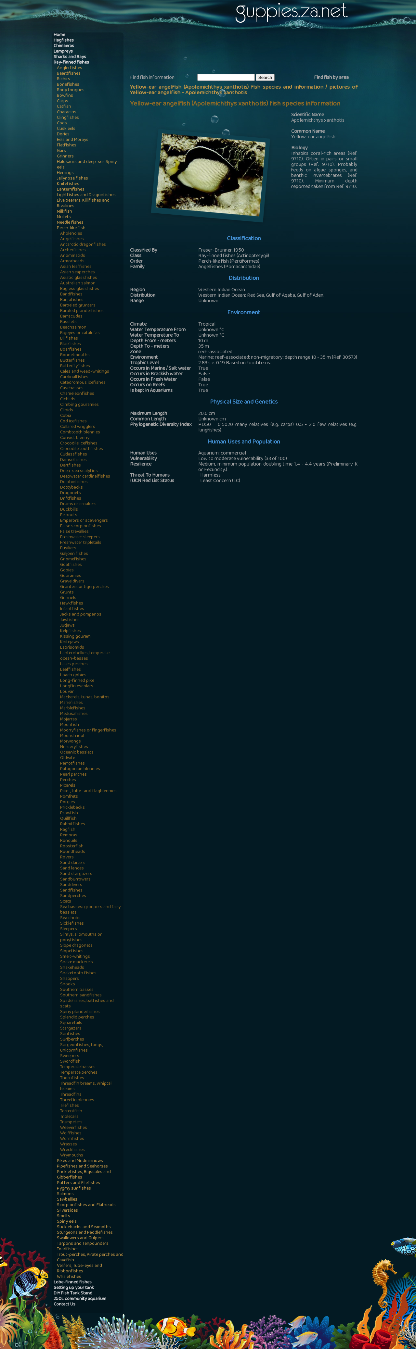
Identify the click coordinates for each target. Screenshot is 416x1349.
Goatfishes (71, 565)
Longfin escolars (76, 686)
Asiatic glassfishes (78, 278)
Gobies (67, 570)
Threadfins (71, 1095)
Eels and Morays (72, 140)
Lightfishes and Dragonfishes (86, 195)
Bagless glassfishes (79, 289)
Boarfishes (71, 350)
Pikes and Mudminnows (80, 1161)
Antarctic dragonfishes (83, 245)
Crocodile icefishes (79, 443)
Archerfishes (73, 250)
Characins (66, 112)
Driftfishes (70, 499)
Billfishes (69, 338)
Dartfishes (70, 465)
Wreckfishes (72, 1150)
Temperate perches (79, 1073)
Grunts (67, 592)
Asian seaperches (77, 272)
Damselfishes (73, 460)
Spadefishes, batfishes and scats (87, 1003)
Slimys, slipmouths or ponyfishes (81, 937)
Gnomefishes (73, 559)
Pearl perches (73, 775)
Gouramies (70, 576)
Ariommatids (72, 256)
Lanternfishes (70, 189)
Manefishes (71, 703)
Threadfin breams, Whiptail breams (86, 1086)
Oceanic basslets (77, 752)
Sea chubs (70, 918)
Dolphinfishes (74, 482)
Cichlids (67, 399)
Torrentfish (71, 1111)
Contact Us (64, 1304)
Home (59, 35)
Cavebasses (72, 388)
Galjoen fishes (74, 554)
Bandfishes (71, 294)
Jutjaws (67, 626)
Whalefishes (69, 1277)
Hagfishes (64, 40)
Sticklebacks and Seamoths (84, 1227)
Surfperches (72, 1039)
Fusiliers (68, 548)
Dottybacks (71, 488)
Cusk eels (66, 129)
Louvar (67, 692)
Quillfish (68, 819)
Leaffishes (70, 670)
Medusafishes (74, 714)
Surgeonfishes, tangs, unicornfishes (81, 1048)
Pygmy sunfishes (74, 1188)
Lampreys (63, 51)
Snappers (69, 979)
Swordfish (70, 1062)
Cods (62, 123)
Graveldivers (72, 581)
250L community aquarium (80, 1299)
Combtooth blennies (80, 432)
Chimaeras (64, 46)
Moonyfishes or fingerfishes (88, 730)
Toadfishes (68, 1249)
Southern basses (77, 990)
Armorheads (72, 261)
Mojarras (68, 719)
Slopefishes (72, 951)
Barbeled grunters (78, 305)
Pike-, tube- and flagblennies (88, 791)
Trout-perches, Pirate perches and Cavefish (90, 1257)
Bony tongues (70, 90)
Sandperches (73, 896)
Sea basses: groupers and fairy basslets (90, 910)
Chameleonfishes (77, 394)
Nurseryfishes (74, 747)
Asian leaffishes (76, 267)
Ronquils (68, 841)
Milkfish (64, 212)
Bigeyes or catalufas (80, 333)
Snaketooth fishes (78, 973)
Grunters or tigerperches (84, 587)
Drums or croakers (78, 504)
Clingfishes (68, 118)
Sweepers (69, 1056)
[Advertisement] (248, 52)
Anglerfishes (69, 68)
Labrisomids (72, 648)
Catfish (64, 107)
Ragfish (67, 830)
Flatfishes (66, 145)
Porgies (67, 802)
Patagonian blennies (80, 769)
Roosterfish (72, 846)
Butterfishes (72, 361)
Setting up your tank (74, 1288)
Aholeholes (71, 234)
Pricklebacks (72, 808)
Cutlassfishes (73, 454)
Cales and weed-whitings (84, 372)
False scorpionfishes (80, 526)
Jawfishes (70, 620)
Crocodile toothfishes (81, 449)
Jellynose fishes (72, 178)
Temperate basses (78, 1067)
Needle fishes (70, 223)
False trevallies (74, 532)
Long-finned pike (77, 681)
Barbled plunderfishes (82, 311)
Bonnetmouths (75, 355)
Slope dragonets (76, 946)
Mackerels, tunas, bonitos (85, 697)
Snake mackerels (76, 962)
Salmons (65, 1194)
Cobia (65, 416)
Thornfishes (72, 1078)
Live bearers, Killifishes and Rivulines (83, 203)
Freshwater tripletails (80, 543)
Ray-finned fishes (71, 63)
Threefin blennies (77, 1100)
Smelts (63, 1216)
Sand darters (72, 863)
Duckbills (69, 510)
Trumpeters (71, 1122)
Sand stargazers (76, 874)
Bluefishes (70, 344)
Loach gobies (73, 675)
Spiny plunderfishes (80, 1012)
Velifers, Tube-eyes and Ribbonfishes (79, 1268)
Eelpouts (68, 515)
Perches (68, 780)
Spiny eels (67, 1222)
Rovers (67, 857)
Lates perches (74, 664)
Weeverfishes (73, 1128)
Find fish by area (331, 78)
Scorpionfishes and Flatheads (86, 1205)
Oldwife (67, 758)
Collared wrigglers (77, 427)
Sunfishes (70, 1034)
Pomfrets (69, 797)
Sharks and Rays (70, 57)
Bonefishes (68, 85)
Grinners (65, 156)
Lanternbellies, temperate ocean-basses (85, 656)
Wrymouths (71, 1155)
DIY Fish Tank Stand (73, 1293)
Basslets (68, 322)
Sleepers (68, 929)
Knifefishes (68, 184)
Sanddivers (71, 885)
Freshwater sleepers (80, 537)
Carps (62, 101)
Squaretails (71, 1023)
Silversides (67, 1211)
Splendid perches (77, 1017)
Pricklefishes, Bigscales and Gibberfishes (84, 1175)
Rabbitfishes (72, 824)
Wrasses (68, 1144)
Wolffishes (71, 1133)
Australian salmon (78, 283)
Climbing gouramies (79, 405)
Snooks (67, 984)
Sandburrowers (75, 879)
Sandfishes (71, 890)
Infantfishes (72, 609)
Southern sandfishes (81, 995)
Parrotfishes (72, 763)
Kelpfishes (70, 631)
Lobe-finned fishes (73, 1282)
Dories (63, 134)
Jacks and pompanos (80, 614)
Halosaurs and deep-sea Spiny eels (87, 164)
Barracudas (71, 316)
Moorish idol (72, 736)
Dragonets (70, 493)
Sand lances (72, 868)
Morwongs (70, 741)
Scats (65, 901)
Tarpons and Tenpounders (83, 1244)
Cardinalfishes (74, 377)
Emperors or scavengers (84, 521)
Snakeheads (72, 968)
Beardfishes (69, 74)
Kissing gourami (76, 637)
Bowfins (65, 96)
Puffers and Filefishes (78, 1183)
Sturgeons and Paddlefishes (85, 1233)
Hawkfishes (71, 603)
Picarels (67, 786)
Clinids (66, 410)
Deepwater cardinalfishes (85, 476)
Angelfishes (72, 239)
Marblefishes (72, 708)
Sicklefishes (72, 924)
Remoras (68, 835)
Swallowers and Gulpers (80, 1238)
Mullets (64, 217)
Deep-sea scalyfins (79, 471)
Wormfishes (72, 1139)
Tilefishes (69, 1106)
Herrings (65, 173)
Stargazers (71, 1028)
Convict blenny (74, 438)
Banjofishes (72, 300)
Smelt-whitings (75, 957)
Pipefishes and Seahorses (82, 1166)
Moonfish (69, 725)
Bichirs (63, 79)
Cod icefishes (73, 421)
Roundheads (72, 852)
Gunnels (68, 598)
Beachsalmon (73, 327)
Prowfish (69, 813)
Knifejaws (69, 642)
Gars (61, 151)
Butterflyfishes (75, 366)
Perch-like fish (71, 228)
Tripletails (69, 1117)
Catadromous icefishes (83, 383)
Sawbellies (67, 1200)
